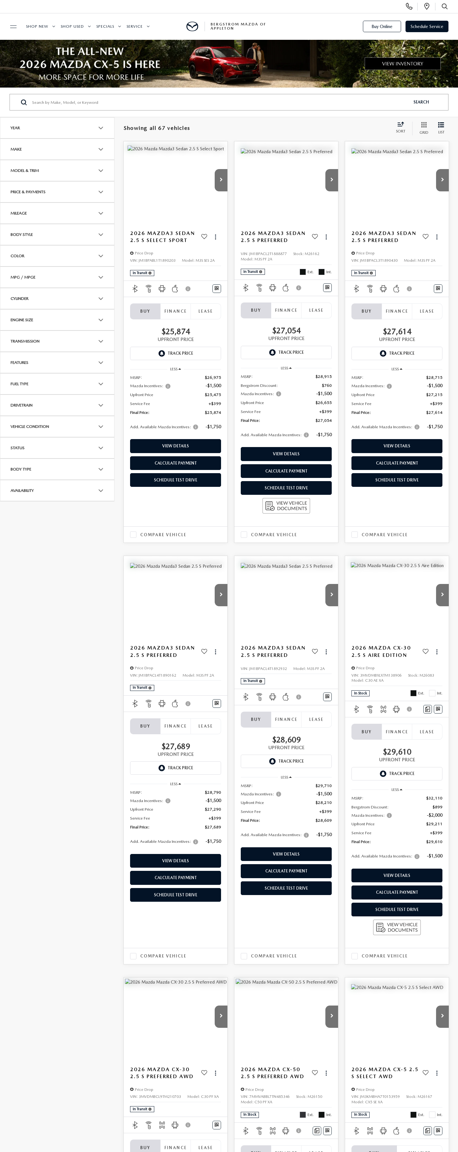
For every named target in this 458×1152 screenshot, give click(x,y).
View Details (175, 446)
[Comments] (427, 709)
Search (421, 102)
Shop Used (72, 26)
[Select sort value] (402, 128)
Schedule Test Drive (175, 480)
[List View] (441, 128)
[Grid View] (422, 128)
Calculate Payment (176, 463)
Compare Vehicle (163, 534)
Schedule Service (427, 26)
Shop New (37, 26)
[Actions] (215, 236)
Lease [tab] (205, 311)
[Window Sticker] (216, 288)
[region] (175, 405)
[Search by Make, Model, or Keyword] (219, 102)
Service (135, 26)
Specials (105, 26)
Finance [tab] (175, 311)
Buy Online (381, 26)
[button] (221, 180)
